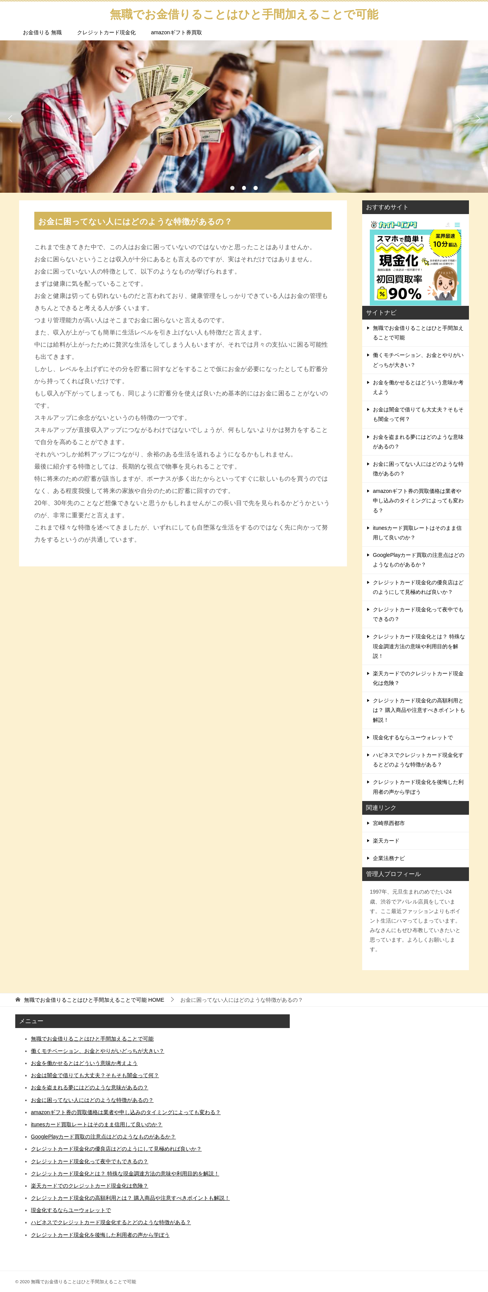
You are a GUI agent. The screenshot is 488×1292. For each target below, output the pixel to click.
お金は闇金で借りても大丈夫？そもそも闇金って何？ (418, 414)
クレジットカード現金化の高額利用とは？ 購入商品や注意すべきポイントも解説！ (419, 710)
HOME (94, 1000)
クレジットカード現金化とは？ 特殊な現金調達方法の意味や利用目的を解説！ (419, 646)
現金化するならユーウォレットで (413, 737)
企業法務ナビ (389, 858)
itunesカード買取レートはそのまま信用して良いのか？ (417, 532)
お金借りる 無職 (42, 32)
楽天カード (386, 841)
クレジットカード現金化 (106, 32)
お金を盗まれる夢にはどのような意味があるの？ (418, 441)
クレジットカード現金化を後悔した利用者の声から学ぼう (418, 787)
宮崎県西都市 (389, 823)
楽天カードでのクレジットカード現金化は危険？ (418, 678)
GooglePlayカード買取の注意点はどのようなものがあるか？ (418, 560)
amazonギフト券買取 (176, 32)
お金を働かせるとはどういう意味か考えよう (418, 387)
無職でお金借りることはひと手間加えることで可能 (418, 333)
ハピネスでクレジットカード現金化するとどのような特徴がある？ (418, 760)
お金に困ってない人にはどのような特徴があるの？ (418, 469)
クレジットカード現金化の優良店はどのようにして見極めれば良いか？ (418, 587)
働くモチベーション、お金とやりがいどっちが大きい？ (418, 360)
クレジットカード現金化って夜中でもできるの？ (418, 614)
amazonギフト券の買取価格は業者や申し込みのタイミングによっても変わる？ (418, 500)
